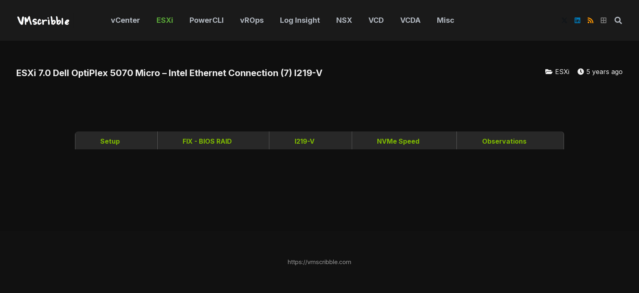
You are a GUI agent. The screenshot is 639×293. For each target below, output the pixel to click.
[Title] (603, 20)
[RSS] (590, 20)
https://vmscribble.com (319, 261)
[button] (618, 20)
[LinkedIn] (577, 20)
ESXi (562, 72)
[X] (564, 20)
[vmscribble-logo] (45, 20)
